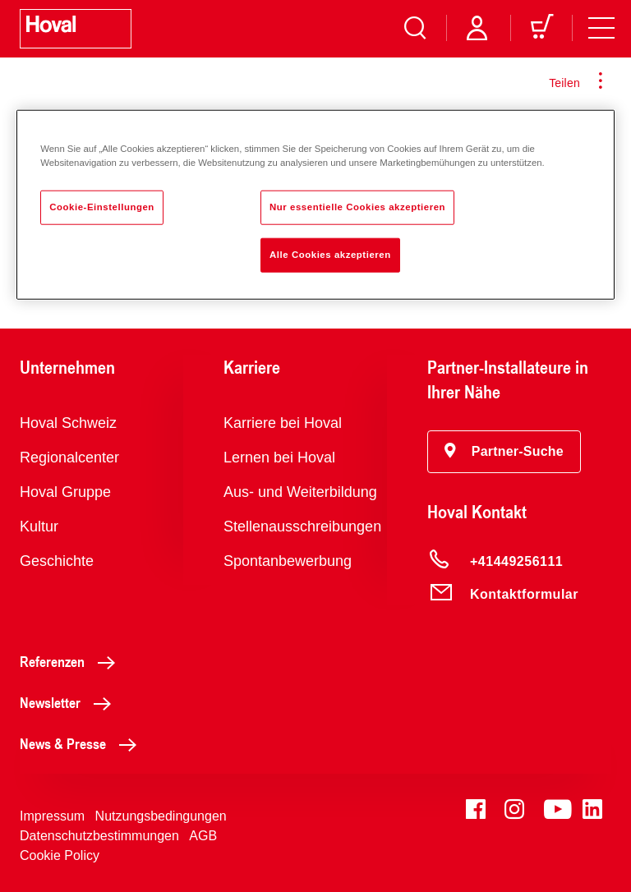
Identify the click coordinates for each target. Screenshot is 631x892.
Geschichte (57, 561)
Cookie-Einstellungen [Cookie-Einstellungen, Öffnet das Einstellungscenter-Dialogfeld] (101, 207)
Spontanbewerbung (287, 561)
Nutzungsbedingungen (161, 816)
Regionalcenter (69, 457)
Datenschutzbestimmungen (99, 836)
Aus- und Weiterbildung (300, 492)
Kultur (39, 526)
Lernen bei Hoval (279, 457)
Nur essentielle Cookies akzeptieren (357, 207)
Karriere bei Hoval (282, 423)
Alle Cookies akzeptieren (330, 255)
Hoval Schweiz (68, 423)
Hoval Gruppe (65, 492)
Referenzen (72, 661)
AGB (203, 836)
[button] (504, 451)
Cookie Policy (59, 855)
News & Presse (82, 743)
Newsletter (70, 702)
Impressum (52, 816)
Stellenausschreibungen (302, 526)
